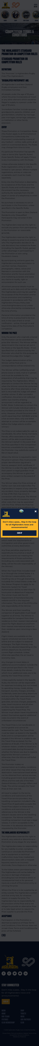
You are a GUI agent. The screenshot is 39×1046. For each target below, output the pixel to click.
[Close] (35, 511)
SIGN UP (19, 533)
